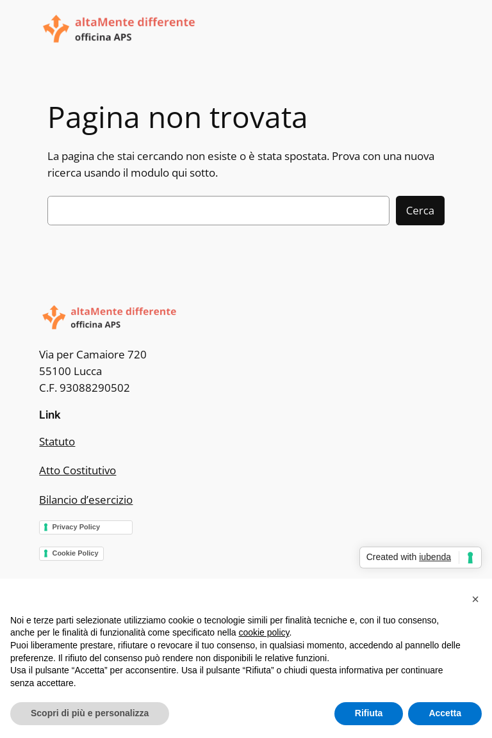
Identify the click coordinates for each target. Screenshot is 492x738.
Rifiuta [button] (369, 713)
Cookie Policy (75, 553)
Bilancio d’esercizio (86, 499)
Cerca (420, 210)
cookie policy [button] (263, 632)
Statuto (57, 441)
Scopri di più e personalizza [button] (90, 713)
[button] (475, 599)
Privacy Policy (76, 527)
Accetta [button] (445, 713)
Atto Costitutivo (77, 470)
